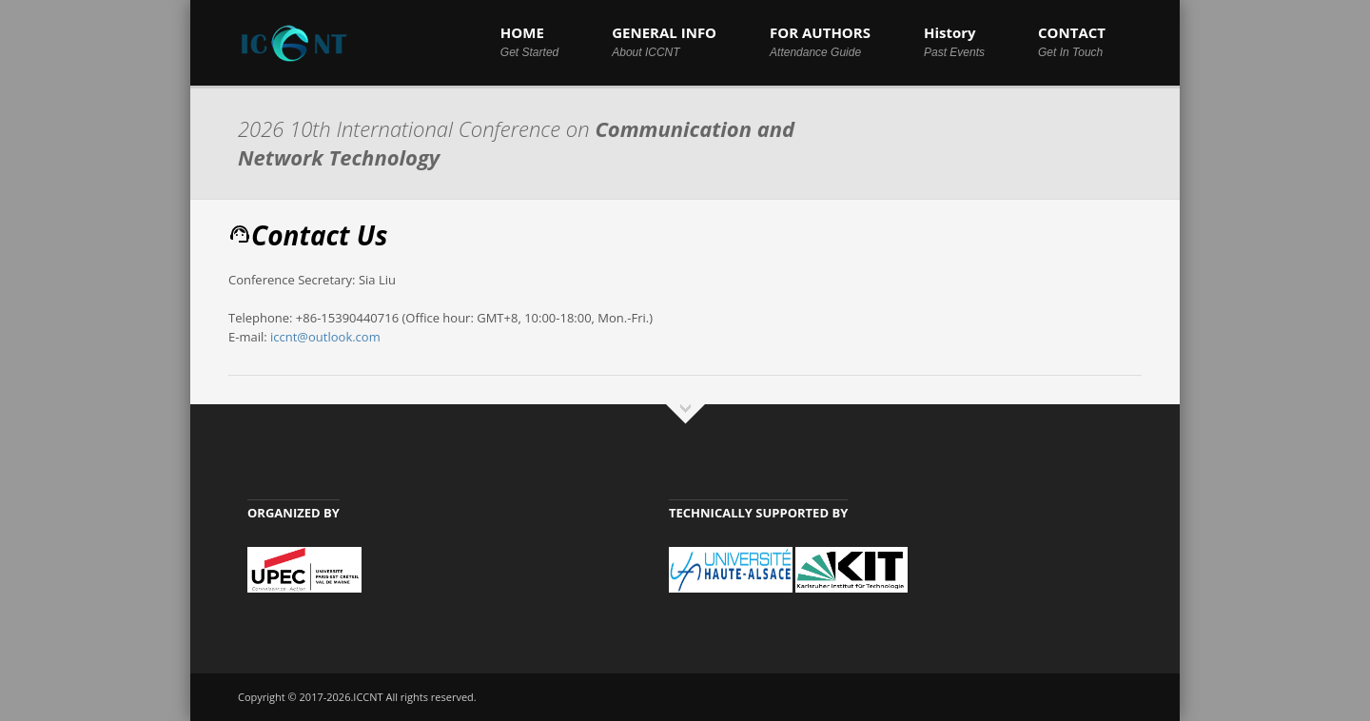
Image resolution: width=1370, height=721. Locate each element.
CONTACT (1072, 41)
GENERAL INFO (664, 41)
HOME (529, 41)
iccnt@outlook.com (325, 336)
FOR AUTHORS (820, 41)
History (954, 41)
